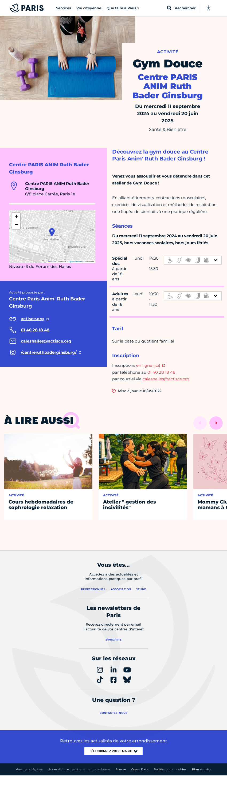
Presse (121, 769)
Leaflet (52, 261)
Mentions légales (29, 769)
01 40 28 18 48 (161, 372)
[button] (52, 232)
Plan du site (202, 769)
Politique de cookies (170, 769)
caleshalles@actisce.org (166, 378)
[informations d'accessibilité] (193, 260)
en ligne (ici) (148, 365)
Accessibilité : (79, 769)
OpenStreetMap (76, 261)
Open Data (139, 769)
